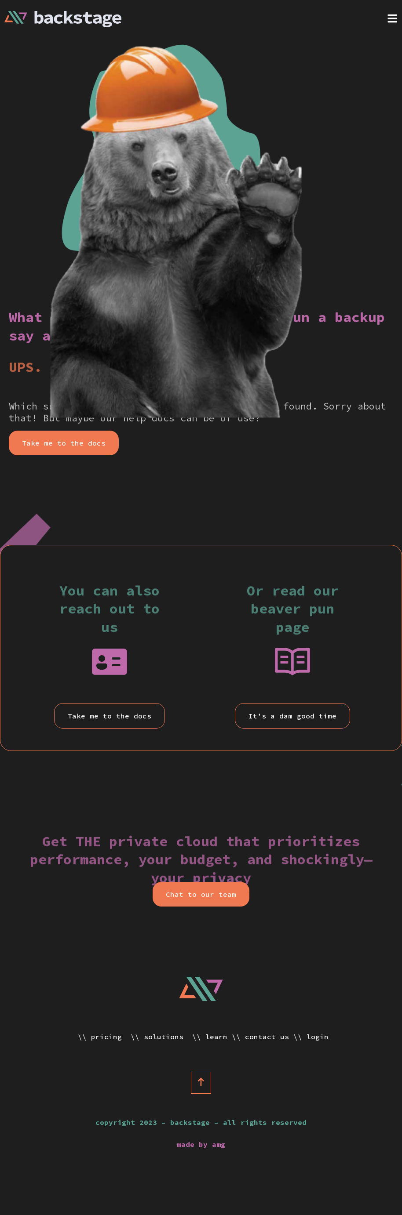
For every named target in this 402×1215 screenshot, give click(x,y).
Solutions (166, 1036)
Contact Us (267, 1036)
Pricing (108, 1036)
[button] (64, 443)
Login (318, 1036)
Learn (216, 1036)
